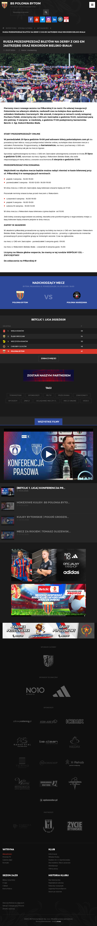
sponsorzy (33, 395)
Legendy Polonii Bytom (57, 889)
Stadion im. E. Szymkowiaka (59, 860)
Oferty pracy (53, 869)
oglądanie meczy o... (46, 401)
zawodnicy (82, 395)
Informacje (52, 854)
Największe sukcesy (56, 883)
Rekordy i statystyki (55, 886)
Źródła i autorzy (9, 909)
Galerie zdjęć (7, 860)
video (86, 401)
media (56, 921)
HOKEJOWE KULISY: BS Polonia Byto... (48, 504)
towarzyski (15, 395)
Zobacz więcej (48, 358)
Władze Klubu (53, 857)
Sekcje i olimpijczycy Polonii (13, 906)
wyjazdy (12, 401)
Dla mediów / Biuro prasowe (59, 863)
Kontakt (6, 863)
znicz (27, 401)
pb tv (48, 395)
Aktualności (42, 28)
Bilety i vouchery (9, 880)
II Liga (5, 883)
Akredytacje (53, 866)
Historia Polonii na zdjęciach (13, 903)
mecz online (70, 401)
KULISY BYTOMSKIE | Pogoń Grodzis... (48, 518)
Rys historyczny (54, 880)
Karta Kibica (7, 889)
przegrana (63, 395)
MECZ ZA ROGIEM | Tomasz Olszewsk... (48, 533)
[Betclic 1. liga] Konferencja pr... (48, 489)
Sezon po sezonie (55, 892)
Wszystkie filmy (48, 421)
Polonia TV (7, 857)
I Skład (5, 886)
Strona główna (25, 28)
